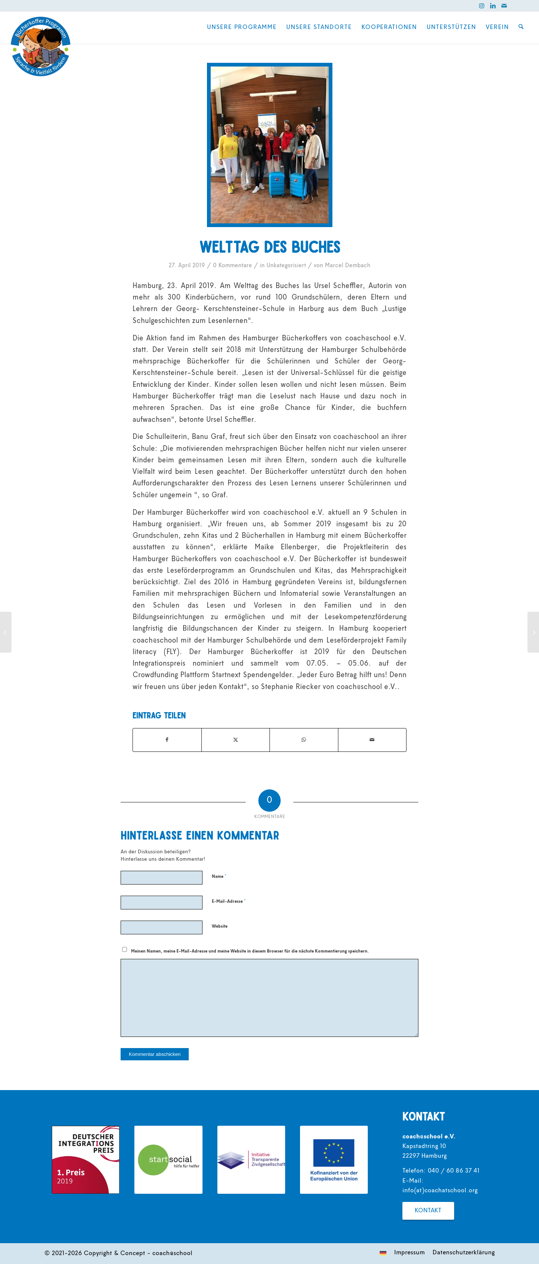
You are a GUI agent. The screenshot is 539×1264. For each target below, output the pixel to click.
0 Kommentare (232, 266)
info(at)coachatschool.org (440, 1191)
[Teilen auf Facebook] (167, 739)
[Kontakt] (428, 1211)
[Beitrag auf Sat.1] (533, 632)
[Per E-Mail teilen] (372, 739)
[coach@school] (40, 46)
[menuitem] (242, 27)
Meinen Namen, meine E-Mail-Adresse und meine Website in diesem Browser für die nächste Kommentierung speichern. (250, 951)
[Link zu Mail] (504, 5)
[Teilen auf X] (236, 739)
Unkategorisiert (286, 266)
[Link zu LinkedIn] (492, 5)
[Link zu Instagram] (481, 5)
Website (219, 926)
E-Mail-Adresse (229, 901)
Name (219, 876)
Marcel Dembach (347, 266)
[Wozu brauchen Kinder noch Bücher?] (6, 632)
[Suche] (521, 27)
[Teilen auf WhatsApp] (304, 739)
